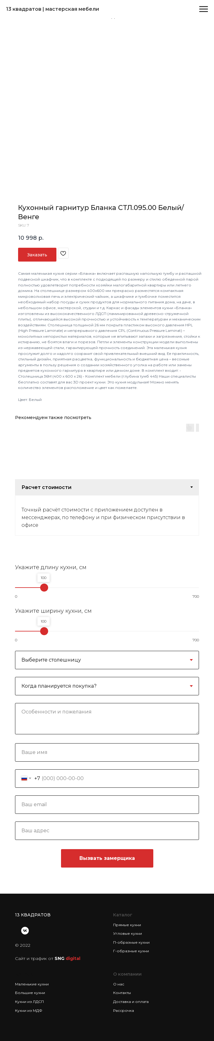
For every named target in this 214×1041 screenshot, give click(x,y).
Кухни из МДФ (28, 1010)
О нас (118, 984)
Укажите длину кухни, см (50, 567)
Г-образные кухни (131, 951)
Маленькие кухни (32, 984)
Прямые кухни (127, 925)
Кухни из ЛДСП (29, 1001)
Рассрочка (123, 1010)
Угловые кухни (127, 933)
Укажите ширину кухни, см (53, 611)
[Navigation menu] (203, 9)
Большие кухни (30, 992)
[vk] (25, 930)
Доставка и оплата (131, 1001)
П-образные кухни (131, 942)
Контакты (122, 992)
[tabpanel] (107, 515)
